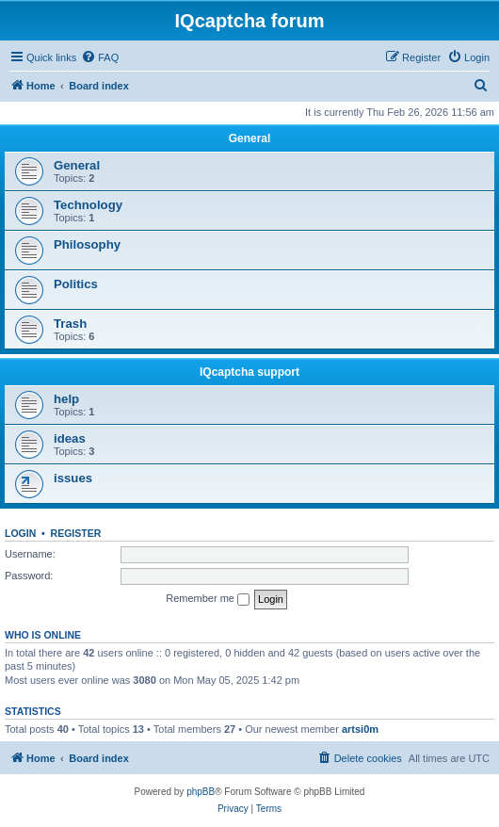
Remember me (208, 599)
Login (20, 533)
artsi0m (360, 729)
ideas (70, 438)
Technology (88, 205)
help (66, 399)
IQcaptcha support (249, 372)
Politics (76, 284)
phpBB (200, 791)
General (250, 138)
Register (76, 533)
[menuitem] (100, 57)
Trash (70, 323)
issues (73, 478)
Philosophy (87, 244)
